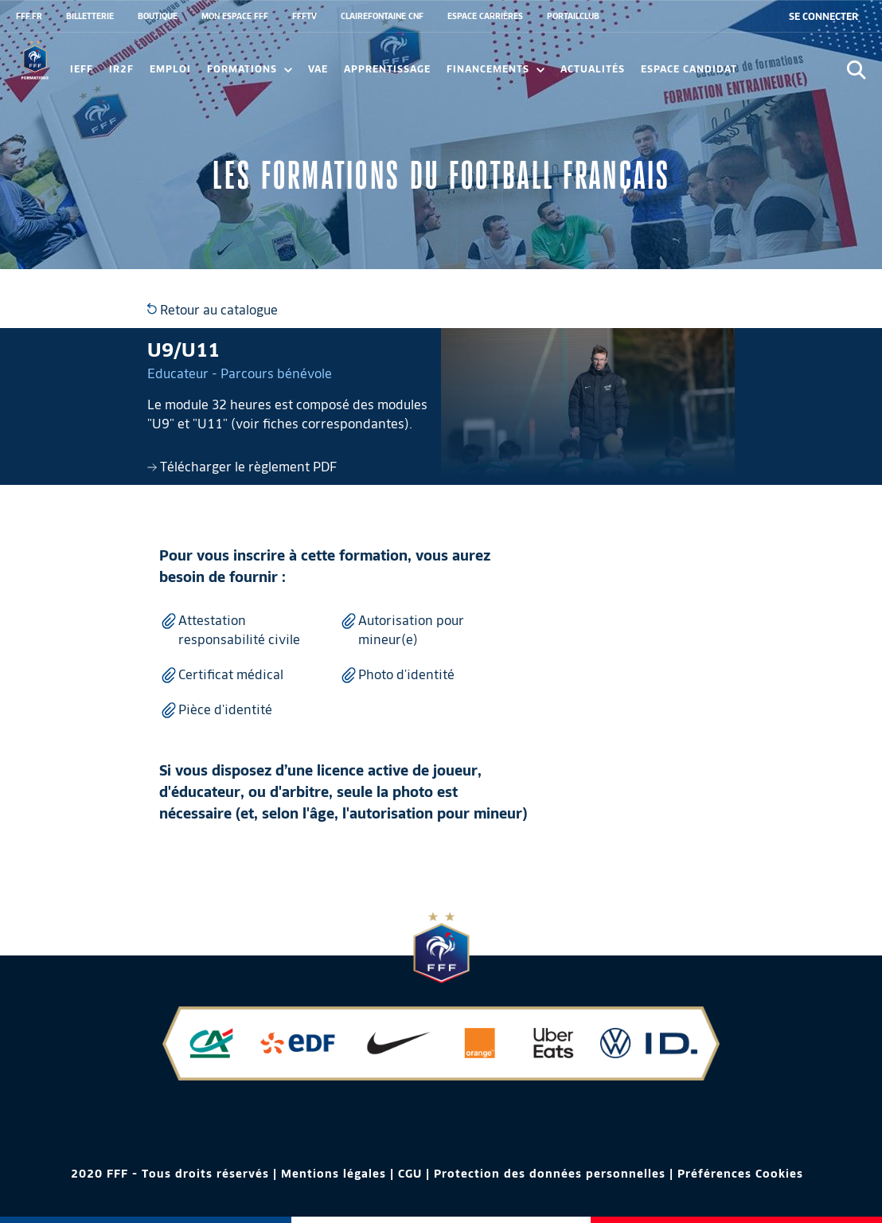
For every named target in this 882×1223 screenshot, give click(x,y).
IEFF (81, 69)
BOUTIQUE (158, 16)
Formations (249, 69)
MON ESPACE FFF (234, 16)
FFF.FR (29, 16)
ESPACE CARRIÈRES (485, 16)
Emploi (170, 69)
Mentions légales (333, 1173)
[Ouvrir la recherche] (856, 70)
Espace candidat (689, 69)
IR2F (121, 69)
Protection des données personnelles (549, 1173)
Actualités (592, 69)
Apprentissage (387, 69)
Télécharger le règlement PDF (242, 467)
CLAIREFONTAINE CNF (382, 16)
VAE (318, 69)
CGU (410, 1173)
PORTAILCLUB (573, 16)
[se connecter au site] (823, 17)
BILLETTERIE (90, 16)
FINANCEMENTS (495, 69)
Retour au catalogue (212, 310)
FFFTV (304, 16)
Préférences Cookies (740, 1173)
